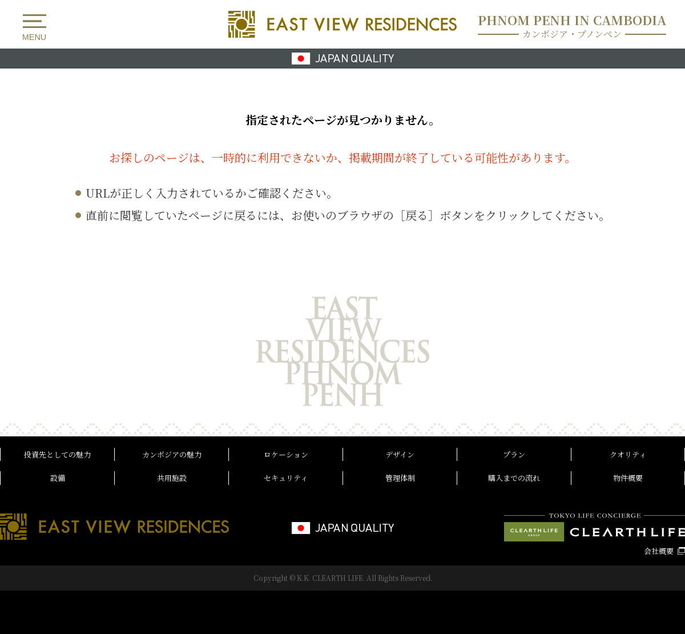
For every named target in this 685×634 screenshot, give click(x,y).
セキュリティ (286, 477)
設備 (57, 477)
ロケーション (286, 454)
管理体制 (400, 477)
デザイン (399, 454)
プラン (514, 454)
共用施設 (172, 477)
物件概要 (628, 477)
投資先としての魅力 (57, 454)
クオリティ (628, 454)
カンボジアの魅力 (172, 454)
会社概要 (659, 551)
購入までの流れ (514, 477)
